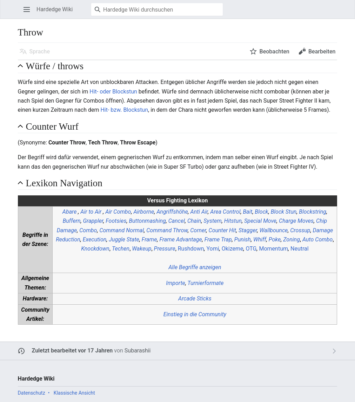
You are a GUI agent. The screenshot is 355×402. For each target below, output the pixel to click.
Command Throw (167, 230)
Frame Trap (218, 239)
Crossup (300, 230)
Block (261, 211)
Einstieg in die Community (194, 314)
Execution (95, 239)
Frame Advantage (180, 239)
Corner (198, 230)
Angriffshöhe (172, 211)
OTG (251, 248)
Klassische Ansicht (74, 393)
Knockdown (95, 248)
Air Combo (118, 211)
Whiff (259, 239)
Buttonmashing (147, 221)
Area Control (225, 211)
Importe (175, 283)
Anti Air (199, 211)
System (212, 221)
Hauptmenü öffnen (29, 12)
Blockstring (312, 211)
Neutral (299, 248)
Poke (275, 239)
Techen (120, 248)
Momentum (273, 248)
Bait (247, 211)
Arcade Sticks (195, 298)
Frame (149, 239)
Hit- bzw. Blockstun (124, 109)
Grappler (93, 221)
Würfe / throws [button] (55, 66)
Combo (88, 230)
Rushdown (191, 248)
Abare (69, 211)
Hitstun (233, 221)
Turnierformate (205, 283)
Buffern (72, 221)
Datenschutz (31, 393)
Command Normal (121, 230)
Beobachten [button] (274, 51)
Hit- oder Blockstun (113, 91)
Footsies (116, 221)
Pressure (164, 248)
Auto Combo (317, 239)
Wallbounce (274, 230)
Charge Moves (296, 221)
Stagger (248, 230)
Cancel (176, 221)
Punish (242, 239)
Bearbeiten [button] (321, 51)
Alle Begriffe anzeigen (194, 267)
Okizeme (232, 248)
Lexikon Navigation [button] (64, 183)
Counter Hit (222, 230)
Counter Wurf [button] (52, 126)
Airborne (143, 211)
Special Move (260, 221)
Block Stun (284, 211)
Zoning (291, 239)
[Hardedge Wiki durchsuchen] (157, 9)
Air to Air (90, 211)
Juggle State (124, 239)
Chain (194, 221)
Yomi (213, 248)
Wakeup (141, 248)
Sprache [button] (39, 51)
